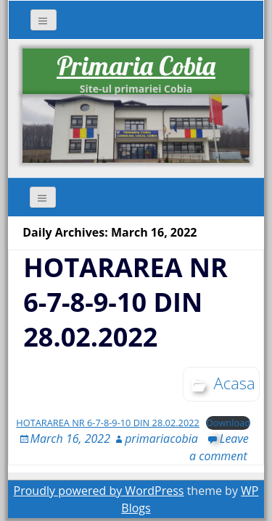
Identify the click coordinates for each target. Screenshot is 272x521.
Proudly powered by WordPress (99, 491)
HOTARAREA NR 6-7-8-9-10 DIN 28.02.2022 (125, 302)
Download (228, 422)
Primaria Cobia (136, 65)
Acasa (234, 383)
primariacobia (161, 438)
